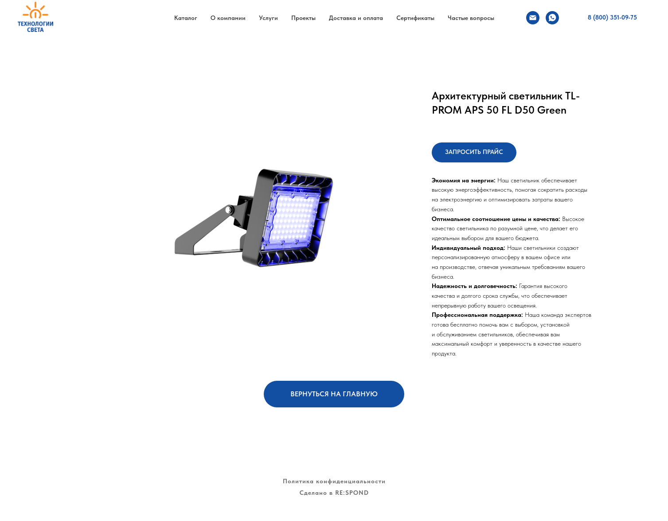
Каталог (185, 17)
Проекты (303, 17)
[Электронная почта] (532, 17)
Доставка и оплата (356, 17)
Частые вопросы (471, 17)
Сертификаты (415, 17)
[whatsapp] (552, 17)
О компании (228, 17)
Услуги (268, 17)
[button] (474, 152)
